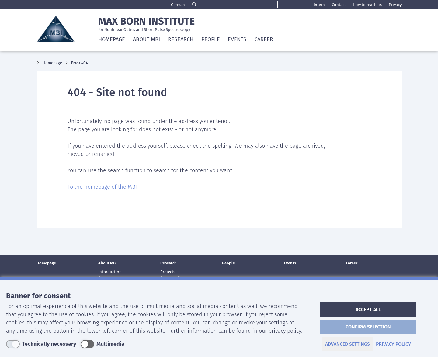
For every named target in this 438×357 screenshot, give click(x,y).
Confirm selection (368, 327)
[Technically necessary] (41, 344)
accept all (368, 309)
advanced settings (347, 344)
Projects (167, 271)
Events (237, 39)
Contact (339, 4)
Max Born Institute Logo (55, 29)
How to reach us (367, 4)
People (210, 39)
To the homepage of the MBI (102, 187)
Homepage (111, 39)
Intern (319, 4)
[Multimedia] (102, 344)
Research (168, 263)
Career (263, 39)
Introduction (110, 271)
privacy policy (393, 344)
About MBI (107, 263)
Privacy (395, 4)
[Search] (234, 4)
